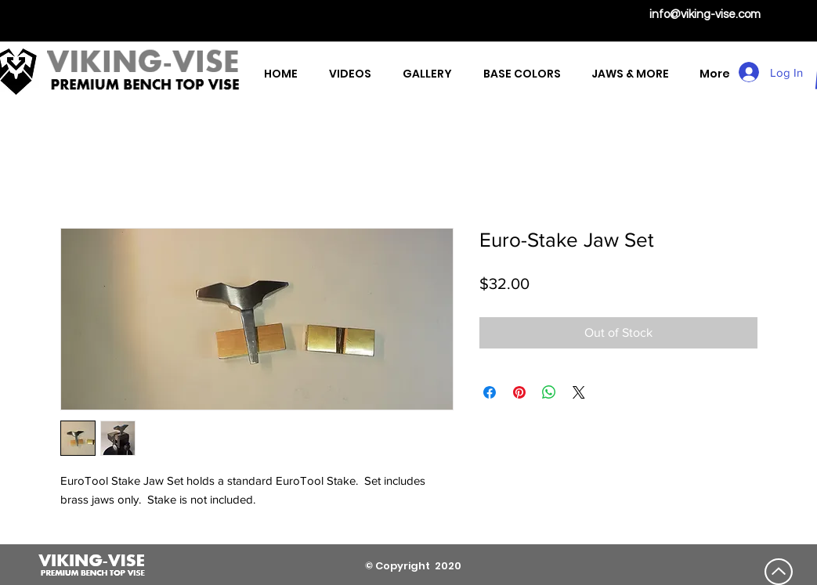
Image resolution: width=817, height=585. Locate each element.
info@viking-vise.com (705, 14)
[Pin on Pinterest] (519, 392)
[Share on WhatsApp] (549, 392)
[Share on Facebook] (489, 392)
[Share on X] (578, 392)
